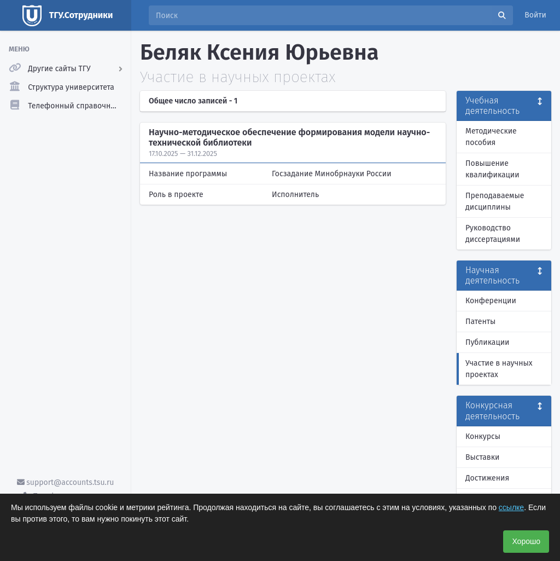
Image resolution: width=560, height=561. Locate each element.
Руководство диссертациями (492, 233)
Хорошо (526, 541)
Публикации (487, 342)
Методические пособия (491, 136)
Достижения (487, 478)
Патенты (480, 321)
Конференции (490, 300)
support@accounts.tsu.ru (65, 482)
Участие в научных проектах (499, 368)
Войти (535, 15)
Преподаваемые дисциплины (494, 201)
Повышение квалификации (492, 169)
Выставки (482, 457)
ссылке (511, 507)
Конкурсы (482, 436)
